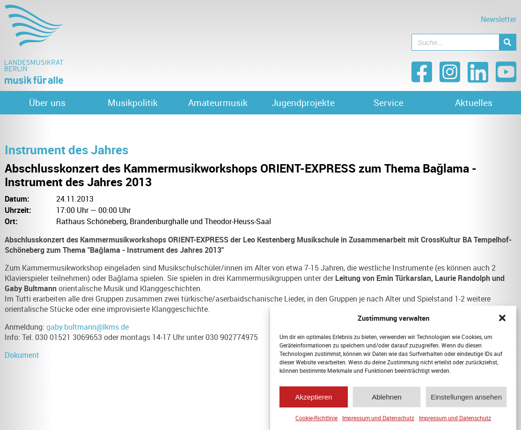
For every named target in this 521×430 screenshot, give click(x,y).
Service (389, 103)
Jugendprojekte (303, 103)
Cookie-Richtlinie (316, 418)
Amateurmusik (218, 103)
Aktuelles (473, 103)
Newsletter (498, 19)
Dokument (22, 355)
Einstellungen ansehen (466, 397)
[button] (502, 318)
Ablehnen (386, 397)
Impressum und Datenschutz (378, 418)
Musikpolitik (133, 103)
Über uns (47, 103)
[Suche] (507, 42)
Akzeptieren (313, 397)
